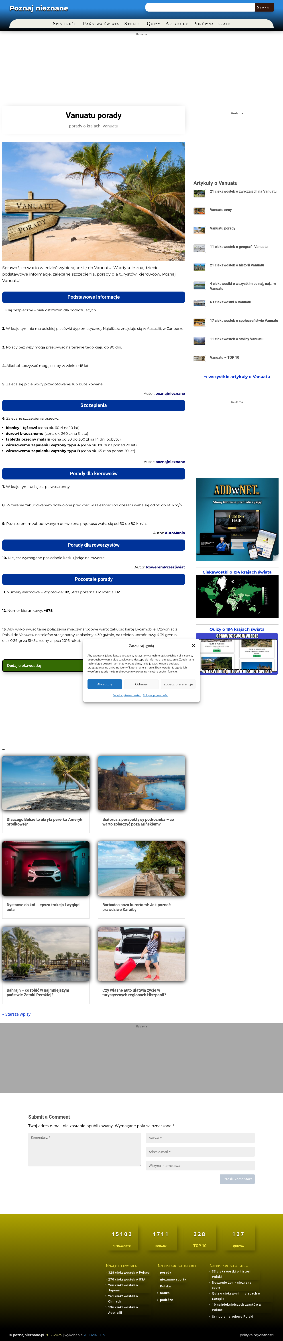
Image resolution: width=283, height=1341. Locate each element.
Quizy (154, 24)
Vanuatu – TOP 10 (224, 357)
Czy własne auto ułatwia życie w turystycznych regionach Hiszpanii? (134, 992)
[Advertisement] (134, 69)
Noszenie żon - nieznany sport (232, 1285)
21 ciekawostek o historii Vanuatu (237, 265)
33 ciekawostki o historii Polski (232, 1274)
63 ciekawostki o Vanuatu (230, 302)
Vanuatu (110, 126)
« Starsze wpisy (16, 1014)
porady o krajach (84, 126)
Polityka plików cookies (127, 695)
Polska (165, 1286)
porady (165, 1272)
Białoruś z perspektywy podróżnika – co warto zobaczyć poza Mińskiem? (138, 822)
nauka (165, 1293)
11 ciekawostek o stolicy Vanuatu (236, 339)
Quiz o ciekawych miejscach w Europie (236, 1296)
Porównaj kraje (211, 24)
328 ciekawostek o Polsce (129, 1272)
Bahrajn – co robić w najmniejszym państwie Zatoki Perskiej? (38, 992)
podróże (166, 1300)
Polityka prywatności (155, 695)
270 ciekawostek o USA (126, 1279)
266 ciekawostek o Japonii (123, 1287)
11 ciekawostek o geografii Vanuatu (239, 247)
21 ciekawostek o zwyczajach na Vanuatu (243, 191)
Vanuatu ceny (221, 210)
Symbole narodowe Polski (232, 1316)
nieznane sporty (173, 1279)
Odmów (141, 684)
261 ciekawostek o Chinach (123, 1298)
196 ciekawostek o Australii (123, 1309)
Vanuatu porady (222, 228)
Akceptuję (104, 684)
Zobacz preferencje (178, 684)
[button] (193, 645)
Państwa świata (101, 24)
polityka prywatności (257, 1335)
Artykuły (176, 24)
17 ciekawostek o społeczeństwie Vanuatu (244, 320)
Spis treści (65, 24)
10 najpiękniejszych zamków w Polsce (236, 1307)
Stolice (133, 24)
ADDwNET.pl (95, 1335)
